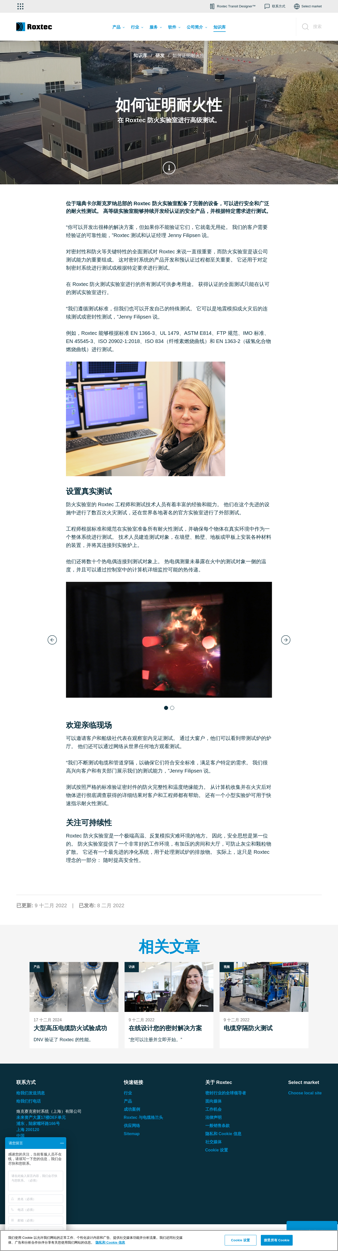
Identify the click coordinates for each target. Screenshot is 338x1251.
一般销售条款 (217, 1125)
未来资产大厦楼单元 (41, 1117)
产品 (128, 1101)
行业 (128, 1093)
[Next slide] (285, 639)
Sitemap (132, 1134)
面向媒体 (213, 1101)
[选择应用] (20, 6)
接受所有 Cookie (276, 1240)
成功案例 (132, 1109)
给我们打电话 (28, 1101)
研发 (160, 55)
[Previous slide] (52, 639)
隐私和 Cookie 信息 (223, 1134)
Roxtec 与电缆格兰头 (143, 1117)
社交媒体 (213, 1142)
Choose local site (305, 1093)
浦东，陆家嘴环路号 (38, 1123)
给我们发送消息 (30, 1093)
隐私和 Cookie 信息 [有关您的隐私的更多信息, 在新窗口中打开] (110, 1242)
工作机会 (213, 1109)
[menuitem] (118, 28)
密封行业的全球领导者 (225, 1093)
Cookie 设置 (216, 1150)
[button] (232, 6)
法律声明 (213, 1117)
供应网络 (132, 1125)
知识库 (140, 55)
